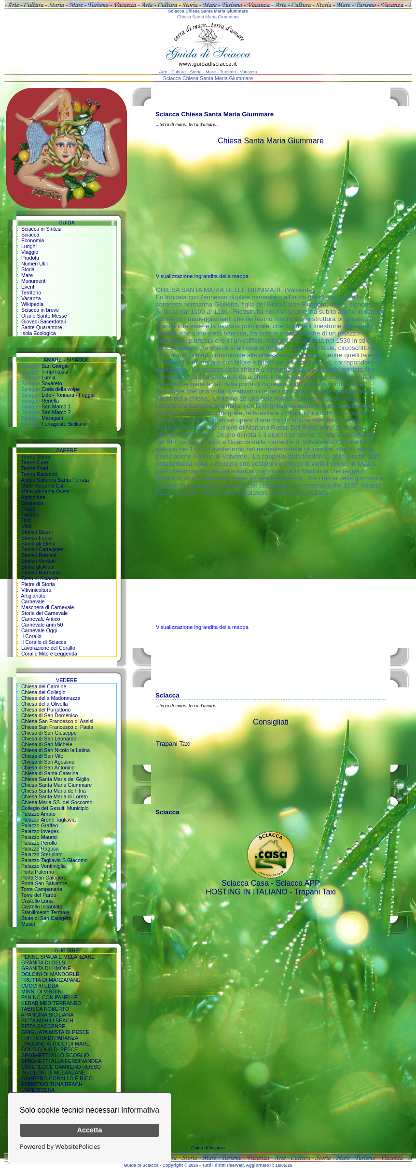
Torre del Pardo (38, 895)
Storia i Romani (38, 555)
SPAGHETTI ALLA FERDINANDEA (61, 1061)
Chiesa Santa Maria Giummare (56, 785)
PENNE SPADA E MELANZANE (58, 957)
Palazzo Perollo (39, 843)
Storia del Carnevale (44, 613)
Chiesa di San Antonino (48, 767)
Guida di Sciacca (208, 1147)
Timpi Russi (55, 372)
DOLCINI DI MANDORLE (50, 974)
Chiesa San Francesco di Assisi (57, 721)
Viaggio (29, 252)
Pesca (28, 509)
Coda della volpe (61, 389)
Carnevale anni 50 (42, 625)
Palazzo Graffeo (39, 825)
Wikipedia (32, 304)
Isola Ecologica (38, 333)
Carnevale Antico (40, 619)
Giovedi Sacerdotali (43, 321)
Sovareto (52, 383)
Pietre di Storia (38, 584)
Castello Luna (37, 901)
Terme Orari (34, 468)
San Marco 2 (56, 412)
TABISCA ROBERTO (45, 1009)
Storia (28, 269)
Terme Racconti (39, 474)
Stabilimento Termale (45, 912)
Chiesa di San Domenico (49, 715)
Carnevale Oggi (39, 630)
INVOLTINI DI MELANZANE (53, 1072)
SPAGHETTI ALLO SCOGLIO (55, 1055)
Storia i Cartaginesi (43, 549)
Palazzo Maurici (39, 837)
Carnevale (33, 601)
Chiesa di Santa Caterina (49, 773)
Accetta (89, 1130)
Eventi (28, 287)
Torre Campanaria (41, 889)
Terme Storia (35, 457)
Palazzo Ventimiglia (43, 866)
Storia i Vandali (38, 561)
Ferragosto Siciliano (64, 424)
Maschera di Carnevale (47, 607)
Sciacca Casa (245, 883)
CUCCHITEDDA (40, 986)
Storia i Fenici (37, 538)
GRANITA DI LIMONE (46, 968)
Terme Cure (34, 462)
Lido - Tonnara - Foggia (68, 395)
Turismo (30, 514)
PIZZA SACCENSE (43, 1026)
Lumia (48, 377)
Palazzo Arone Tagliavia (48, 820)
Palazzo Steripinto (42, 854)
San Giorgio (55, 366)
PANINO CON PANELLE (49, 997)
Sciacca (30, 234)
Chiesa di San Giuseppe (49, 733)
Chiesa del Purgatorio (45, 709)
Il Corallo (31, 636)
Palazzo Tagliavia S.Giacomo (54, 860)
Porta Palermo (37, 872)
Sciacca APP (298, 883)
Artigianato (33, 596)
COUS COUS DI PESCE (49, 1049)
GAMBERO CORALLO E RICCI (57, 1078)
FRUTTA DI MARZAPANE (51, 980)
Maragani (52, 418)
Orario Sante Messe (44, 316)
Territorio (31, 292)
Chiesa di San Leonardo (48, 738)
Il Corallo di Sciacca (44, 642)
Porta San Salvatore (44, 883)
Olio (25, 520)
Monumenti (34, 281)
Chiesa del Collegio (43, 692)
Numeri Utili (34, 263)
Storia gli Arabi (38, 567)
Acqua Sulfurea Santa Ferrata (55, 480)
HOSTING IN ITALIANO (247, 892)
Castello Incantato (41, 906)
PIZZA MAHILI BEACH (47, 1020)
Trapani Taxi (173, 743)
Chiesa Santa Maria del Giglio (55, 779)
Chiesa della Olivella (44, 704)
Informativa (140, 1110)
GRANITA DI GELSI (44, 962)
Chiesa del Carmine (44, 686)
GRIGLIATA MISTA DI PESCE (55, 1032)
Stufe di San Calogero (46, 918)
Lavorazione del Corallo (48, 648)
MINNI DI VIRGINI (42, 991)
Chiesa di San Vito (42, 756)
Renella (50, 401)
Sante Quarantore (41, 327)
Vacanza (31, 298)
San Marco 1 (56, 406)
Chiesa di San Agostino (47, 762)
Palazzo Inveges (40, 831)
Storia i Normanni (41, 572)
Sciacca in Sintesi (41, 229)
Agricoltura (33, 497)
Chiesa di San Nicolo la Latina (55, 750)
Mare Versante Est (42, 485)
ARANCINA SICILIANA (47, 1015)
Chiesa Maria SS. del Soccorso (56, 802)
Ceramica (32, 503)
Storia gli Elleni (38, 543)
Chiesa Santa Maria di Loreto (54, 796)
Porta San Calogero (44, 877)
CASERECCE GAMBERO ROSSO (61, 1067)
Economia (32, 240)
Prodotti (30, 258)
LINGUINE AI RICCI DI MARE (55, 1043)
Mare (27, 275)
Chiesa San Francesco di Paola (57, 727)
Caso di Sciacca (39, 578)
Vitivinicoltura (36, 590)
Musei (28, 924)
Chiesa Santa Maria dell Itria (53, 791)
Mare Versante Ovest (45, 491)
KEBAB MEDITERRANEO (51, 1003)
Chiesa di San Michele (46, 744)
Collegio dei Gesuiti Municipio (55, 808)
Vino (26, 526)
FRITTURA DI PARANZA (49, 1038)
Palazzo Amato (38, 814)
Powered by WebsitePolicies (60, 1146)
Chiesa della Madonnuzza (51, 698)
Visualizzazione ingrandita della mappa (202, 276)
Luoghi (29, 246)
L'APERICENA (38, 1090)
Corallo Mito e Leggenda (49, 653)
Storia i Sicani (37, 532)
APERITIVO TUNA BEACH (52, 1084)
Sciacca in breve (40, 310)
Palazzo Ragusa (40, 848)
